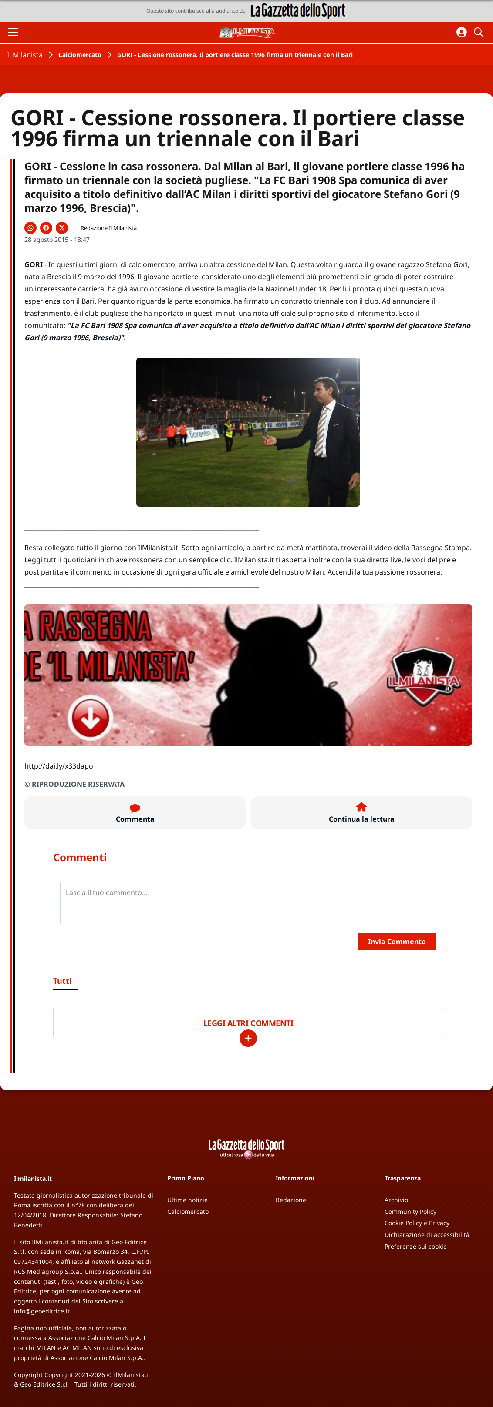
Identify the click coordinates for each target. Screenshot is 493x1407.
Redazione (291, 1200)
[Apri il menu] (13, 32)
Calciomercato (79, 54)
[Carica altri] (248, 1038)
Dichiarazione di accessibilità (427, 1234)
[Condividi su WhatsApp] (30, 228)
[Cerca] (480, 32)
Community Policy (410, 1211)
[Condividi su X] (62, 228)
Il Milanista (25, 55)
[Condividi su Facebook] (46, 228)
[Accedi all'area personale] (461, 32)
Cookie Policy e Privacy (417, 1223)
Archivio (396, 1200)
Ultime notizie (187, 1200)
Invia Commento (397, 941)
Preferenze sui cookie (416, 1246)
